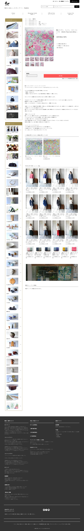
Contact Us (71, 13)
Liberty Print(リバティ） (33, 20)
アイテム (74, 1)
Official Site (51, 13)
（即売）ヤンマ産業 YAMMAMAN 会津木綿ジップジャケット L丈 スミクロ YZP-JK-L (58, 215)
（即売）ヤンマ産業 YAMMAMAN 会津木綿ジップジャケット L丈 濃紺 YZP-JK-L (32, 215)
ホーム (26, 18)
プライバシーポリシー (54, 524)
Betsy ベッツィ (44, 23)
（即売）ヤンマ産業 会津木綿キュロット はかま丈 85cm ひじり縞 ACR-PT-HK (45, 241)
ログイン (67, 1)
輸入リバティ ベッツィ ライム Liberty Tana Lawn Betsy (51, 156)
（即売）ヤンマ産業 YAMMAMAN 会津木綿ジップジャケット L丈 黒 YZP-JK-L (58, 189)
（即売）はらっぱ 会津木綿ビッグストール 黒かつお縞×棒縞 (38, 253)
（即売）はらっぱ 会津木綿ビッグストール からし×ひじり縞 (65, 253)
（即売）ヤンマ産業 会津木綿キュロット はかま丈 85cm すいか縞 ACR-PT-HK (32, 241)
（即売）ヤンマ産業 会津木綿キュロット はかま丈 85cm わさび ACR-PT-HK (72, 241)
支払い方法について (20, 524)
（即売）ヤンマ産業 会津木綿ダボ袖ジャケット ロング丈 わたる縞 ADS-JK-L (45, 189)
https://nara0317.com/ (9, 511)
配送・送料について (29, 524)
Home (13, 13)
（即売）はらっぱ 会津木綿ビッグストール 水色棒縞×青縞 (47, 253)
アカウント (56, 1)
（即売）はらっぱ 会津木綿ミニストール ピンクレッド (74, 253)
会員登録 (62, 1)
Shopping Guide (32, 13)
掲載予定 (34, 18)
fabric (30, 18)
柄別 (39, 21)
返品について (64, 78)
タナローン (44, 24)
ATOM (69, 524)
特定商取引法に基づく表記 (73, 78)
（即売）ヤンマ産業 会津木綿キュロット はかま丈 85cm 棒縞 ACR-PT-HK (72, 215)
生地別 (40, 24)
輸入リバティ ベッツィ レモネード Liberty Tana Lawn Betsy (33, 156)
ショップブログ (62, 524)
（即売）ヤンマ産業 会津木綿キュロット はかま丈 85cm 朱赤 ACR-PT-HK (58, 241)
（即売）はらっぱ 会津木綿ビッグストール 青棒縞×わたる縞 (56, 253)
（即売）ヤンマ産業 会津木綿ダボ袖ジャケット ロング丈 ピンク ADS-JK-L (32, 189)
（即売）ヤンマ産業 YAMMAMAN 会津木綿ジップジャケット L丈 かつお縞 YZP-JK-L (45, 215)
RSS (66, 524)
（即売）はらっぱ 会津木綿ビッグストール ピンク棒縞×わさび (30, 253)
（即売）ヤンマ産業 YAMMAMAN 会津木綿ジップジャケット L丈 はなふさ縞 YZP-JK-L (72, 189)
